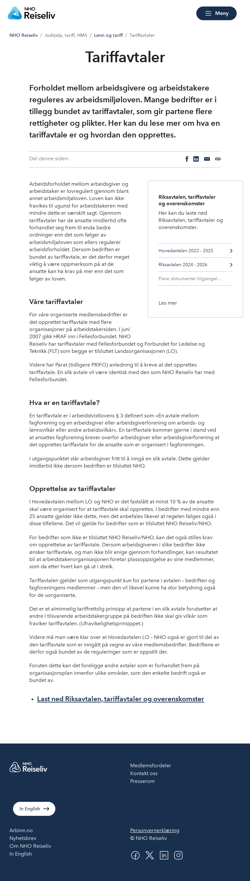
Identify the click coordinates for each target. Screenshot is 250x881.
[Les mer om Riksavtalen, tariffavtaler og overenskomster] (168, 303)
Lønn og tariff (108, 35)
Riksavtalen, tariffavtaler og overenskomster (187, 200)
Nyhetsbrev (22, 838)
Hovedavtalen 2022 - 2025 (196, 251)
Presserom (142, 781)
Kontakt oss (144, 773)
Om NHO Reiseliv (30, 846)
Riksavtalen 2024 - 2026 (196, 265)
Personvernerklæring (154, 830)
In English (30, 809)
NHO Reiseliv (23, 35)
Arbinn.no (21, 830)
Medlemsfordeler (150, 765)
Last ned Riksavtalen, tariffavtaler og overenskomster (120, 699)
